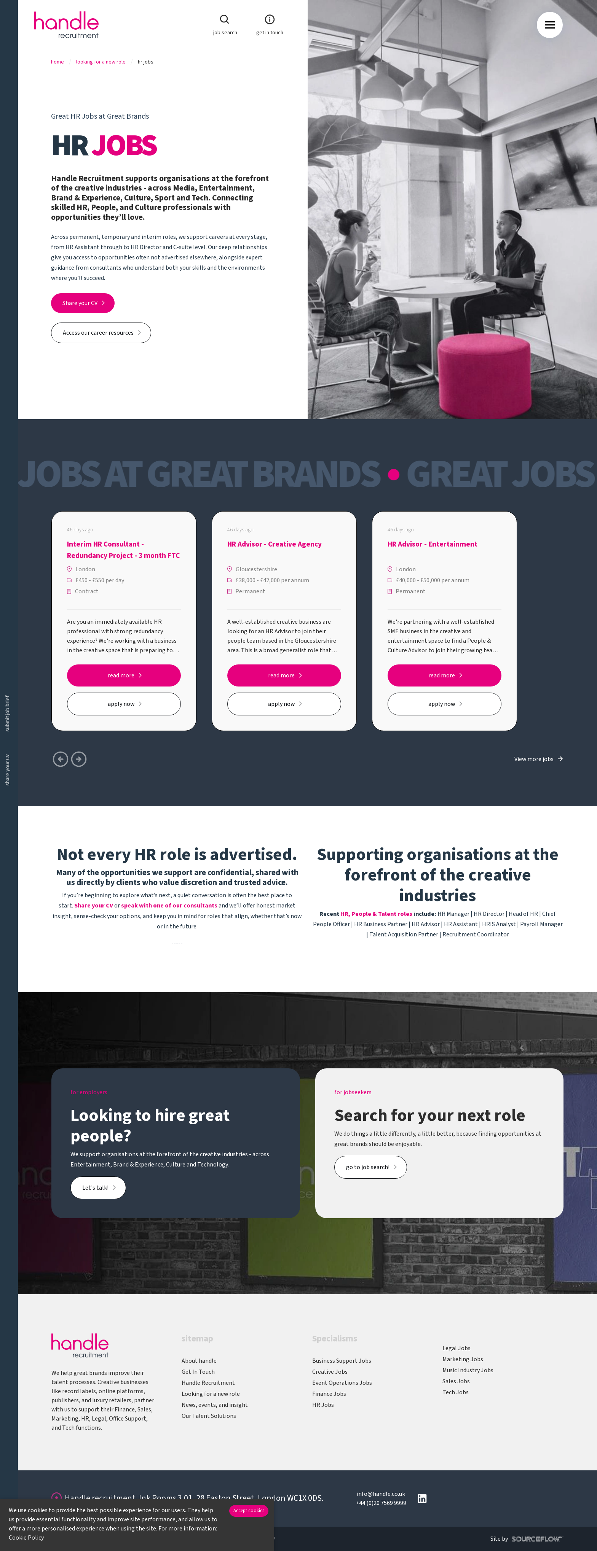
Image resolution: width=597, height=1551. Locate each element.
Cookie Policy (26, 1538)
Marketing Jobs (462, 1359)
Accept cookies (248, 1510)
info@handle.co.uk (381, 1494)
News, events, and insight (215, 1405)
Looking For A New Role (101, 62)
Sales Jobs (456, 1381)
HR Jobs (323, 1405)
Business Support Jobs (341, 1361)
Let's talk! (95, 1188)
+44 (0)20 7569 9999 (381, 1503)
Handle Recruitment (208, 1383)
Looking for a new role (211, 1394)
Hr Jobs (145, 62)
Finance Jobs (329, 1394)
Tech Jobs (455, 1392)
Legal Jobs (456, 1348)
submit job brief (7, 713)
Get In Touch (198, 1372)
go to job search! (367, 1167)
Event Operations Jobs (342, 1383)
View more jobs (534, 759)
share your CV (7, 769)
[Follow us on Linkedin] (422, 1498)
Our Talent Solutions (209, 1416)
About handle (199, 1361)
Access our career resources (98, 333)
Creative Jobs (330, 1372)
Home (57, 62)
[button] (79, 759)
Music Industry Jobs (467, 1370)
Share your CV (79, 303)
